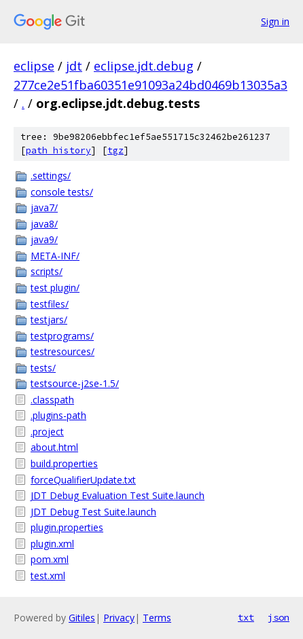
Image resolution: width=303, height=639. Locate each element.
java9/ (44, 239)
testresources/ (62, 351)
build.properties (64, 463)
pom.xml (50, 559)
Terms (157, 617)
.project (47, 431)
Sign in (275, 21)
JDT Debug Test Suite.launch (93, 511)
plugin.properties (67, 527)
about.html (54, 447)
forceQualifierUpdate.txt (83, 479)
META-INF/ (55, 255)
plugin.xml (52, 543)
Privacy (119, 617)
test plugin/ (55, 287)
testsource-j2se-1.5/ (75, 383)
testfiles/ (50, 303)
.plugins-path (58, 415)
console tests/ (62, 191)
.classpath (52, 399)
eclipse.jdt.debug (144, 66)
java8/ (44, 223)
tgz (115, 150)
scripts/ (47, 271)
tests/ (43, 367)
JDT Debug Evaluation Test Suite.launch (117, 495)
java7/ (44, 207)
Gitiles (82, 617)
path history (58, 150)
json (278, 617)
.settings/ (51, 175)
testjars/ (49, 319)
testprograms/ (62, 335)
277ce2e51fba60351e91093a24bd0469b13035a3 (150, 85)
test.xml (48, 575)
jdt (74, 66)
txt (246, 617)
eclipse (34, 66)
